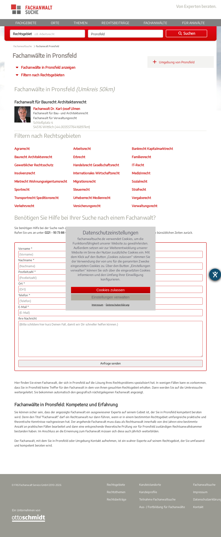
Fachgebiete (26, 23)
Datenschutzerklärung (117, 304)
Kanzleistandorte (150, 484)
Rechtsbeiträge (115, 23)
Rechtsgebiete (116, 484)
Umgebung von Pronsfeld (173, 62)
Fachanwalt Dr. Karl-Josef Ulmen (56, 109)
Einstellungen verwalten (110, 297)
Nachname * (26, 260)
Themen (80, 23)
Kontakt (198, 507)
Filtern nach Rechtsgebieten (42, 75)
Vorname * (25, 248)
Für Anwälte (193, 23)
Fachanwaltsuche (22, 46)
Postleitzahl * (27, 272)
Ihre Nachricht (27, 318)
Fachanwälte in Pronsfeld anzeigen (47, 67)
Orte (55, 23)
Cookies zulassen (110, 290)
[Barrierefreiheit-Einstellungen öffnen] (215, 274)
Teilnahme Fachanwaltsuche (157, 499)
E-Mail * (23, 307)
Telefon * (24, 295)
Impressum (200, 492)
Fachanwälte (155, 23)
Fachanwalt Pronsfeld (47, 46)
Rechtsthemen (116, 492)
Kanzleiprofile (148, 492)
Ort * (21, 283)
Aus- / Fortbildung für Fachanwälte (162, 507)
